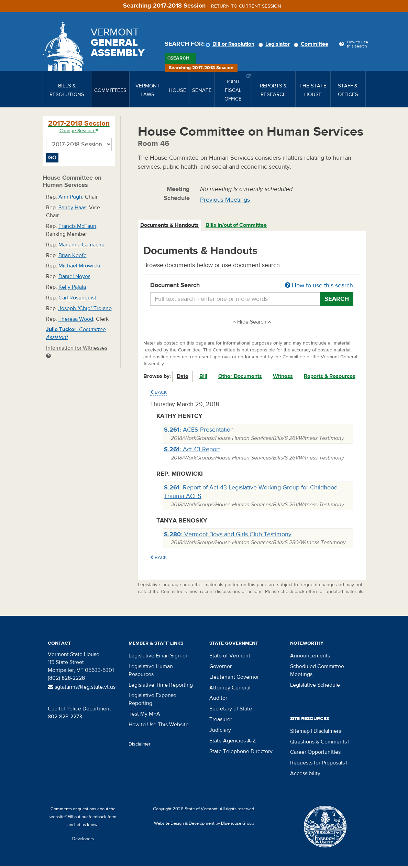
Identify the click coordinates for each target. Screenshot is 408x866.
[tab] (170, 225)
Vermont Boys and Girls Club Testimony (227, 534)
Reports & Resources (329, 376)
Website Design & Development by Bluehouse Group (204, 823)
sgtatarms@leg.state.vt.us (81, 687)
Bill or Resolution (231, 44)
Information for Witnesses (76, 352)
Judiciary (220, 730)
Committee (312, 44)
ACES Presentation (199, 430)
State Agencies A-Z (232, 740)
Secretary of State (230, 708)
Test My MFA (144, 713)
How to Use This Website (159, 724)
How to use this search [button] (319, 285)
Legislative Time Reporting (161, 685)
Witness (283, 376)
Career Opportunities (315, 752)
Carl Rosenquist (77, 297)
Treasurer (220, 719)
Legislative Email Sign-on (159, 655)
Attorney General (230, 687)
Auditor (218, 698)
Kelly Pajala (72, 287)
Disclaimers (327, 731)
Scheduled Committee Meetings (317, 670)
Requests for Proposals (317, 762)
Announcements (310, 655)
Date (182, 376)
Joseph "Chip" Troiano (85, 308)
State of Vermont (229, 655)
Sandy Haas (72, 207)
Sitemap (300, 731)
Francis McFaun (77, 226)
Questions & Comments (318, 741)
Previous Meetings (225, 200)
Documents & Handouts (169, 225)
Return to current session (246, 6)
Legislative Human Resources (151, 670)
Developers (83, 839)
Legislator (275, 44)
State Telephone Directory (241, 751)
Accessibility (305, 773)
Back (158, 392)
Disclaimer (140, 744)
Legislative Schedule (315, 685)
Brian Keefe (72, 255)
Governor (220, 666)
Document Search (251, 286)
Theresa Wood (75, 319)
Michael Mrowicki (79, 265)
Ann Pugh (70, 196)
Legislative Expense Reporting (152, 699)
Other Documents (240, 376)
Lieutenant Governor (234, 677)
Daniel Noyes (74, 276)
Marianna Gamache (81, 244)
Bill (203, 376)
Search (179, 58)
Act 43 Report (192, 449)
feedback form (103, 817)
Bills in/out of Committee (236, 225)
